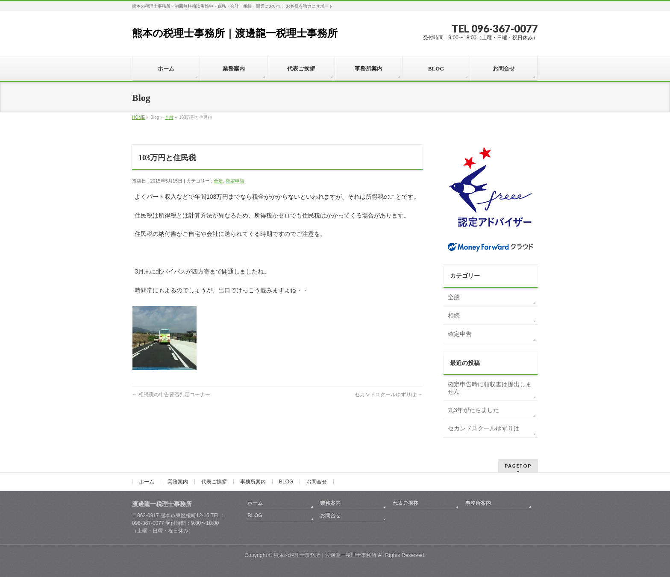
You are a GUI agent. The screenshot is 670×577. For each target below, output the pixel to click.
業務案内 (178, 481)
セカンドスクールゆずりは (389, 394)
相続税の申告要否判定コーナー (171, 394)
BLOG (286, 481)
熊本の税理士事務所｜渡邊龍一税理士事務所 (235, 33)
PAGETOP (518, 465)
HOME (138, 117)
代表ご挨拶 (214, 481)
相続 (454, 315)
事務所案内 (253, 481)
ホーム (146, 481)
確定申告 (235, 180)
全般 (169, 117)
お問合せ (316, 481)
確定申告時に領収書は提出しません (490, 388)
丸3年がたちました (473, 409)
